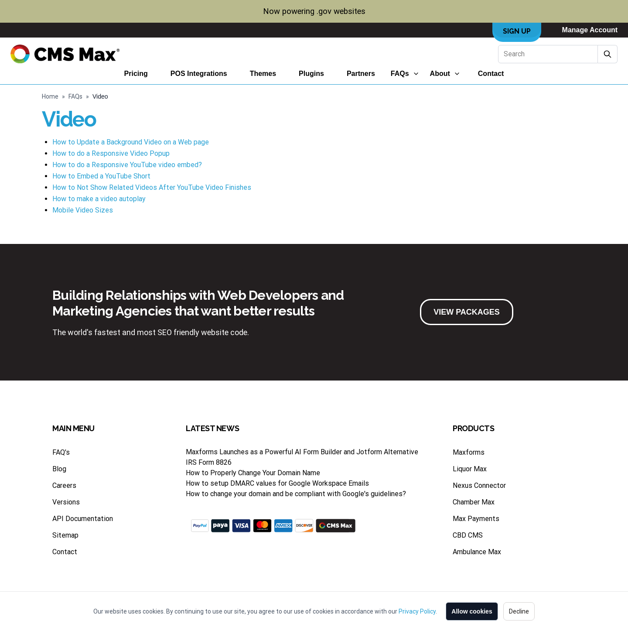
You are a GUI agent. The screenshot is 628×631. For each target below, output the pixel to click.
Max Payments (476, 518)
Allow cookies (471, 611)
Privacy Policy (417, 611)
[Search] (548, 54)
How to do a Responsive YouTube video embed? (127, 165)
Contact (491, 73)
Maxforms (469, 452)
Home (50, 96)
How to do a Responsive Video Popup (111, 153)
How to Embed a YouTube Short (101, 176)
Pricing (136, 73)
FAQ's (61, 452)
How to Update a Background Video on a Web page (130, 142)
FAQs (400, 73)
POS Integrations (199, 73)
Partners (361, 73)
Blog (59, 469)
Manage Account (590, 30)
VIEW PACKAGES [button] (466, 312)
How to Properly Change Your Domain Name (253, 473)
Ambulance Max (477, 552)
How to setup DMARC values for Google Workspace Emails (277, 483)
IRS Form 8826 (209, 462)
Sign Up (517, 31)
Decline (519, 611)
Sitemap (65, 535)
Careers (64, 485)
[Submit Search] (608, 54)
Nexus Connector (479, 485)
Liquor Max (470, 469)
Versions (66, 502)
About (440, 73)
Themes (263, 73)
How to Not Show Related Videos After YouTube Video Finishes (151, 187)
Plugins (311, 73)
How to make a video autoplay (99, 199)
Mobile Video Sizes (82, 210)
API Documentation (82, 518)
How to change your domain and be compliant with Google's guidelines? (296, 494)
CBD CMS (468, 535)
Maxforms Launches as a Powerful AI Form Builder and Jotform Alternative (302, 452)
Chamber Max (474, 502)
